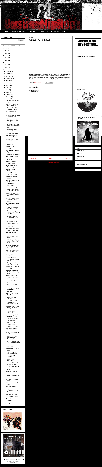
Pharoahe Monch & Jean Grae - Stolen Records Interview (12, 375)
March (8, 92)
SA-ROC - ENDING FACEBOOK (11, 143)
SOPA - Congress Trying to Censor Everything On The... (12, 241)
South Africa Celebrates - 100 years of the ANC (12, 325)
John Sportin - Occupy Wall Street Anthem (12, 329)
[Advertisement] (50, 142)
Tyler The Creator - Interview (11, 233)
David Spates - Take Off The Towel (12, 298)
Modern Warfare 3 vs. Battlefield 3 (11, 399)
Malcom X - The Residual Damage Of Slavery (12, 251)
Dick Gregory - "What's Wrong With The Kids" (12, 263)
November (9, 73)
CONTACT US (44, 31)
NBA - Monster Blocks (11, 221)
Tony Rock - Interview (11, 386)
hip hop (79, 159)
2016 (6, 60)
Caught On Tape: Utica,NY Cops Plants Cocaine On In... (13, 390)
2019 (6, 53)
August (8, 80)
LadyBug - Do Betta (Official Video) (11, 162)
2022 (6, 48)
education (79, 150)
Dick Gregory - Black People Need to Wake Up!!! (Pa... (12, 120)
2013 (6, 67)
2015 (6, 62)
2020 (6, 51)
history (78, 162)
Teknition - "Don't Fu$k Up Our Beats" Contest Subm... (12, 200)
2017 (6, 58)
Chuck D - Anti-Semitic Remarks (12, 140)
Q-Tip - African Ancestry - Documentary (12, 166)
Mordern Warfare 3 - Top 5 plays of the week (13, 104)
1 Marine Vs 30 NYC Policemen (11, 359)
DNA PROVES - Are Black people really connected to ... (13, 126)
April (7, 90)
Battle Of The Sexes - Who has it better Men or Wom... (12, 259)
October (8, 76)
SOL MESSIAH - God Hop (13, 154)
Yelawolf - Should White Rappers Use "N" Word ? (12, 277)
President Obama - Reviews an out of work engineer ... (12, 100)
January (8, 97)
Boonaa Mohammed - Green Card (11, 312)
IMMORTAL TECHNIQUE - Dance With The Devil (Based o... (12, 368)
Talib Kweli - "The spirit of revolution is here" (12, 363)
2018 (6, 55)
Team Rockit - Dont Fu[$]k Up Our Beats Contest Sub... (12, 194)
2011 (6, 403)
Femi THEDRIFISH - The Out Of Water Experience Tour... (12, 182)
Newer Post (32, 158)
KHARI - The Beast (11, 322)
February (8, 94)
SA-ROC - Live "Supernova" (10, 254)
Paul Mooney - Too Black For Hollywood (12, 319)
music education (81, 164)
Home (50, 158)
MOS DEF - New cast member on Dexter (11, 136)
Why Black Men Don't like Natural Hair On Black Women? (12, 246)
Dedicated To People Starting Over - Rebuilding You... (11, 337)
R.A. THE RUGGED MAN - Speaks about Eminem (13, 342)
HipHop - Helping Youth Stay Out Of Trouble (12, 207)
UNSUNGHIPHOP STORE (19, 31)
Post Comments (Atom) (53, 162)
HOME (6, 31)
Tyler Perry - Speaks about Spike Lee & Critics (13, 315)
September (9, 78)
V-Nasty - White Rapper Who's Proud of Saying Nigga (12, 272)
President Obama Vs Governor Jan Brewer (12, 173)
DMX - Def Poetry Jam (12, 133)
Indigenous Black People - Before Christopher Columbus (13, 307)
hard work (79, 156)
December (9, 71)
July (7, 83)
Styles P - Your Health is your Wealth (12, 130)
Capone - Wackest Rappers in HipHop (11, 186)
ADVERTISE (32, 31)
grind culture (80, 153)
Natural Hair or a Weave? (12, 396)
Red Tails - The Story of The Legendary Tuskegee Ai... (12, 225)
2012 (6, 69)
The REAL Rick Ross (11, 394)
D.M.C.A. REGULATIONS (58, 31)
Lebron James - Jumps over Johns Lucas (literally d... (12, 158)
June (7, 85)
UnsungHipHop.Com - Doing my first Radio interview (12, 217)
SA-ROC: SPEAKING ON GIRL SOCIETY (12, 345)
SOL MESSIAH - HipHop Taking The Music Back (12, 190)
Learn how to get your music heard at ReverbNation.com (13, 462)
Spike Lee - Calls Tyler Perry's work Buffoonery (13, 108)
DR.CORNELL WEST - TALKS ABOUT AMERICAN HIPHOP (12, 302)
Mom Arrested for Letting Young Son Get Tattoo (12, 229)
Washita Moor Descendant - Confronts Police (13, 116)
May (7, 87)
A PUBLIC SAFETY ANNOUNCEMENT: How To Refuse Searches (11, 354)
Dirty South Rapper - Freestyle (11, 112)
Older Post (68, 158)
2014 (6, 64)
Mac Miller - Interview (11, 371)
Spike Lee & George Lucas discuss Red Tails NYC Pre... (13, 212)
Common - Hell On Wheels (11, 147)
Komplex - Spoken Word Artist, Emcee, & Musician (12, 290)
